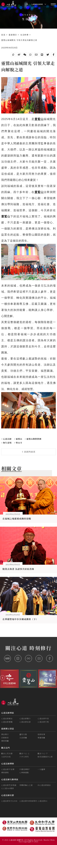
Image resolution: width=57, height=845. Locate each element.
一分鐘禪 (41, 769)
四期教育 (5, 737)
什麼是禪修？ (25, 769)
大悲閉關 (23, 737)
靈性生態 (23, 734)
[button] (2, 677)
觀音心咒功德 (6, 753)
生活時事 (24, 35)
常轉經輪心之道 (26, 785)
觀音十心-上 (24, 753)
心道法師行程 (43, 722)
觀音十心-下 (43, 753)
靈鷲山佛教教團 (33, 438)
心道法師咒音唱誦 (8, 785)
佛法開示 (5, 734)
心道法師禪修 (7, 763)
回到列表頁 (28, 451)
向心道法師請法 (44, 785)
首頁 (3, 35)
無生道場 (7, 442)
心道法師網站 (6, 718)
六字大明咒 (24, 756)
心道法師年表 (43, 718)
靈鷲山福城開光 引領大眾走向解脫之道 (19, 40)
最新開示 (13, 35)
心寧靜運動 (24, 772)
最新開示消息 (7, 728)
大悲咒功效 (6, 756)
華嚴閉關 (41, 737)
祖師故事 (41, 734)
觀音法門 (5, 747)
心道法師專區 (7, 712)
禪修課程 (5, 772)
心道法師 (7, 438)
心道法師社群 (7, 795)
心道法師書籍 (6, 722)
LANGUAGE (39, 4)
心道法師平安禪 (7, 769)
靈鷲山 (18, 438)
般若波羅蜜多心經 (45, 756)
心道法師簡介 (25, 718)
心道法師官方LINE (9, 801)
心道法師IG (42, 801)
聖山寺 (18, 442)
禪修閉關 (5, 741)
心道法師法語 (25, 722)
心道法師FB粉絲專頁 (28, 801)
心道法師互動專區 (9, 779)
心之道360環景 (7, 788)
